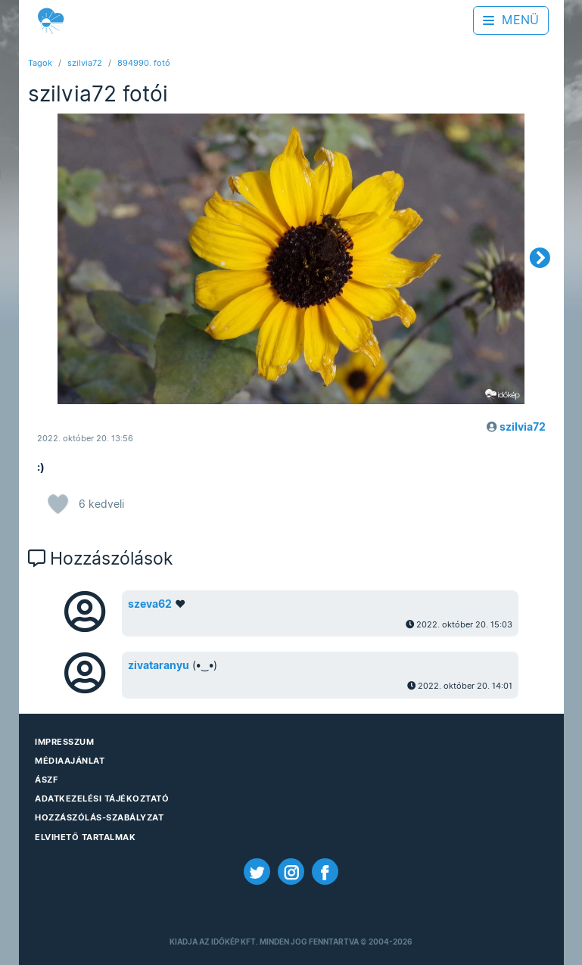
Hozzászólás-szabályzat (99, 817)
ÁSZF (46, 779)
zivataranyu (158, 665)
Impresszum (64, 741)
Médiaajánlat (69, 760)
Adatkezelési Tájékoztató (102, 798)
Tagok (40, 63)
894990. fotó (143, 63)
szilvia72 (84, 63)
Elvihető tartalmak (85, 837)
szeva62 (150, 604)
